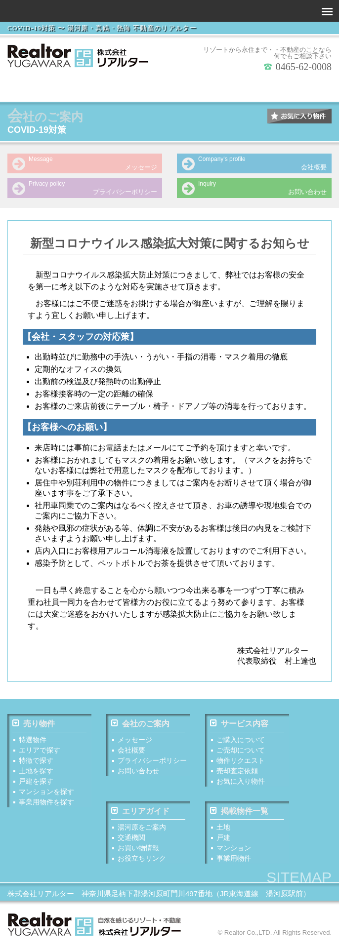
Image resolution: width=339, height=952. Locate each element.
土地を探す (169, 87)
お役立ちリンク (142, 860)
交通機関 (131, 839)
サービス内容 (239, 724)
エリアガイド (140, 812)
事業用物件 (233, 860)
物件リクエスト (240, 761)
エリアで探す (77, 87)
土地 (223, 829)
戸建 (223, 839)
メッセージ (82, 163)
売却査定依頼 (237, 772)
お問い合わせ (252, 188)
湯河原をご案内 (142, 829)
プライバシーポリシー (82, 188)
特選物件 (32, 741)
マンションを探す (262, 87)
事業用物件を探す (308, 87)
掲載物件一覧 (239, 812)
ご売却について (240, 751)
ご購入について (240, 741)
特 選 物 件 (30, 87)
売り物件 (33, 724)
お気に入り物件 (240, 782)
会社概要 (252, 163)
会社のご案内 (140, 724)
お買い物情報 (138, 850)
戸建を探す (216, 87)
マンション (233, 850)
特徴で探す (123, 87)
